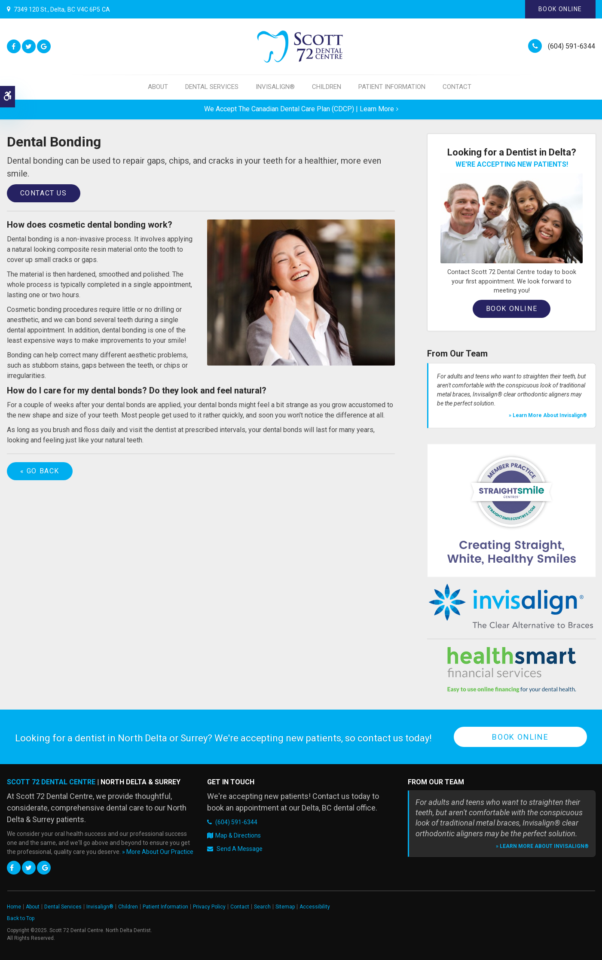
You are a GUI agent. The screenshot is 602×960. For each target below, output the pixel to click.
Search (262, 907)
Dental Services (211, 87)
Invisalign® (275, 87)
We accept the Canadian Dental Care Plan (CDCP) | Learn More (299, 109)
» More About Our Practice (157, 851)
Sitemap (285, 907)
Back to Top (20, 918)
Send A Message (240, 848)
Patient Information (391, 87)
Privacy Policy (209, 907)
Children (326, 87)
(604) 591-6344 (571, 46)
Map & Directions (238, 835)
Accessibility (314, 907)
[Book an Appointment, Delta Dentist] (511, 218)
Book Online (560, 9)
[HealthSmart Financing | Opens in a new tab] (511, 669)
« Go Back (39, 471)
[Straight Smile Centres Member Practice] (511, 510)
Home (14, 907)
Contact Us (43, 193)
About (158, 87)
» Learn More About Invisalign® (548, 415)
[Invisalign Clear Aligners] (511, 606)
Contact (457, 87)
